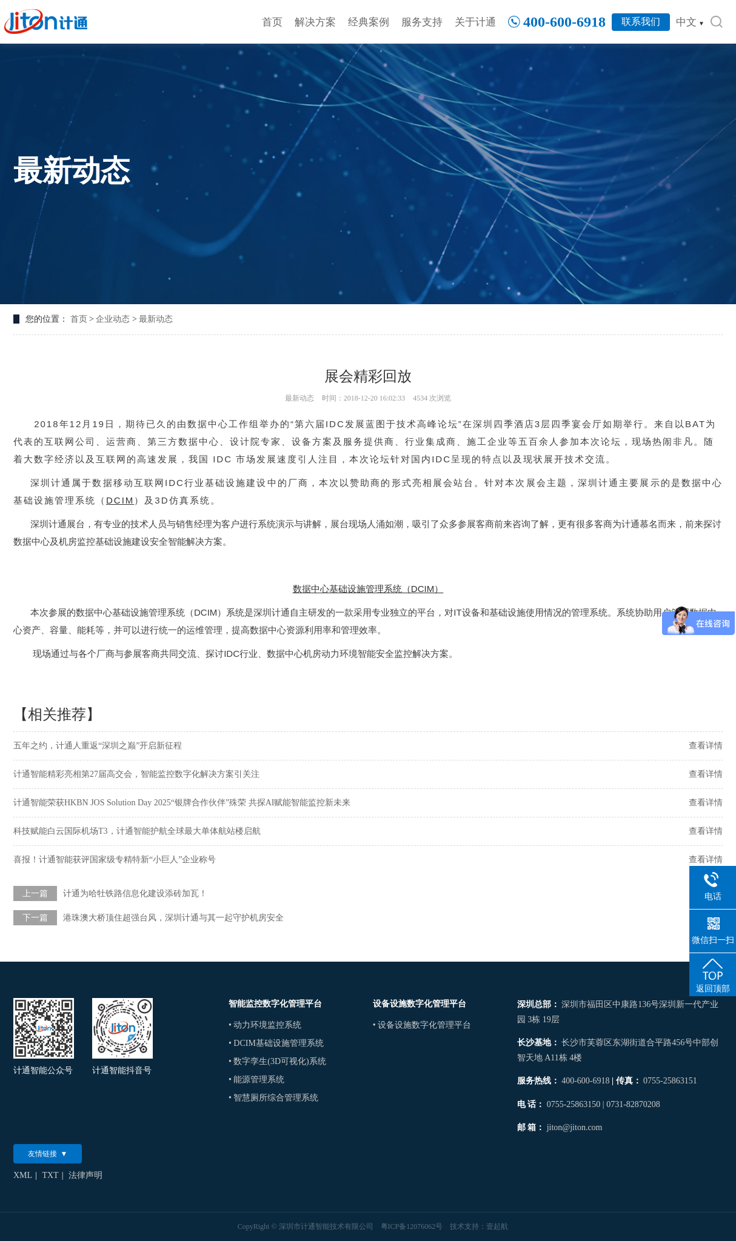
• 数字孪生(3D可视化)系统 (277, 1061)
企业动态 (113, 319)
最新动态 (156, 319)
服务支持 (422, 22)
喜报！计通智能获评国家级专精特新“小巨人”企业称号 (114, 859)
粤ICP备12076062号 (412, 1226)
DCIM (120, 500)
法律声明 (85, 1175)
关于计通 (475, 22)
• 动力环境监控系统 (265, 1025)
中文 (690, 22)
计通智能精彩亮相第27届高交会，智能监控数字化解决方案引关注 (136, 774)
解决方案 (315, 22)
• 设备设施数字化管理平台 (422, 1025)
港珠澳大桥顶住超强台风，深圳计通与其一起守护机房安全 (173, 917)
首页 (272, 22)
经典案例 (368, 22)
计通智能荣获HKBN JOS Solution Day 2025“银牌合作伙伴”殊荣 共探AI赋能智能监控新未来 (182, 802)
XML (22, 1175)
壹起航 (497, 1226)
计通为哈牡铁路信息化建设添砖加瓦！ (135, 893)
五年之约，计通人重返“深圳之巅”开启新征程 (97, 745)
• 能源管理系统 (256, 1079)
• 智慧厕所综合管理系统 (273, 1097)
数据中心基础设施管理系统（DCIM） (368, 589)
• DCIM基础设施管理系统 (276, 1043)
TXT (50, 1175)
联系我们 (640, 21)
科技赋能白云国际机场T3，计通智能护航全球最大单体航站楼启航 (137, 831)
